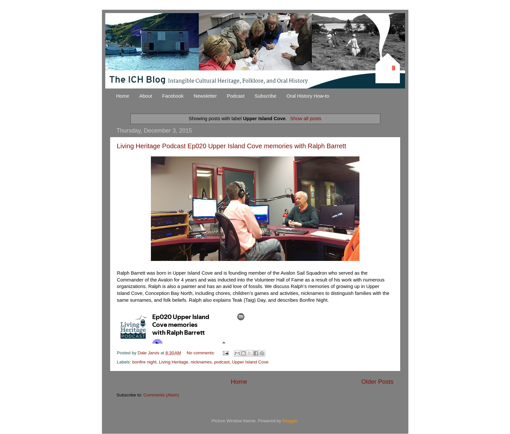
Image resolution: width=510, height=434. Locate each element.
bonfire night (144, 362)
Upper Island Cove (250, 362)
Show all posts (305, 118)
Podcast (235, 96)
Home (122, 96)
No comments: (201, 352)
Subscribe (265, 96)
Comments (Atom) (161, 395)
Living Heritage (173, 362)
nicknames (201, 362)
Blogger (290, 420)
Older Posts (377, 381)
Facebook (172, 96)
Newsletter (205, 96)
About (145, 96)
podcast (221, 362)
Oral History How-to (307, 96)
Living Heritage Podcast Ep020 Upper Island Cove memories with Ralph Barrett (231, 146)
